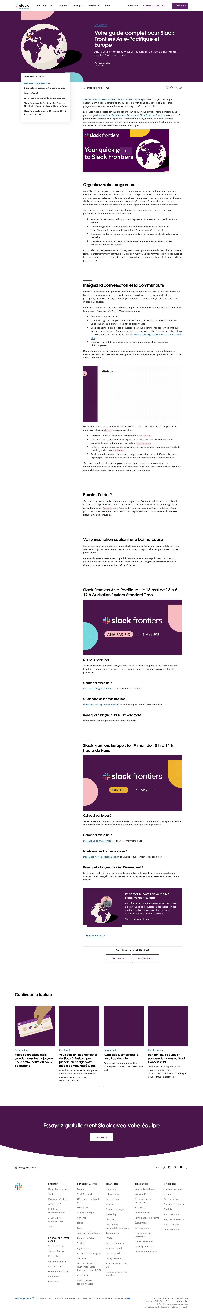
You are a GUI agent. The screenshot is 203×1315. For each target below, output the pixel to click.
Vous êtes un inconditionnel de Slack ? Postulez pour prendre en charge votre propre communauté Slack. (78, 1060)
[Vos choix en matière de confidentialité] (108, 1298)
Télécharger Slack (24, 1298)
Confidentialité (43, 1298)
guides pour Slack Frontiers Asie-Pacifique (115, 115)
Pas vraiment (145, 958)
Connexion (132, 5)
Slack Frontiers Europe (128, 99)
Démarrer (180, 5)
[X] (175, 1167)
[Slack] (22, 5)
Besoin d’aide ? (31, 93)
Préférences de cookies (76, 1298)
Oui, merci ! (118, 958)
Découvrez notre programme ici (100, 704)
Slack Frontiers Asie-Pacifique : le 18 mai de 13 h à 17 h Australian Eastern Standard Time (45, 104)
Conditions (58, 1298)
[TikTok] (187, 1167)
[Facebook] (169, 1167)
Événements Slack (95, 935)
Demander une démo (155, 5)
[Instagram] (163, 1167)
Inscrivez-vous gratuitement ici (99, 688)
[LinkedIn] (157, 1167)
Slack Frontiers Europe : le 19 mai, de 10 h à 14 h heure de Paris (45, 112)
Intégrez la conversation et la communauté (44, 88)
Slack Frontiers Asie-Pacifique (98, 99)
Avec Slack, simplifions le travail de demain (121, 1056)
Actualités (100, 25)
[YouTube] (181, 1167)
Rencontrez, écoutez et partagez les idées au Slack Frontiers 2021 (167, 1058)
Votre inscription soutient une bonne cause (44, 98)
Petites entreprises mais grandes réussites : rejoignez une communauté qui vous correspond (34, 1060)
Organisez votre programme (37, 83)
